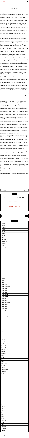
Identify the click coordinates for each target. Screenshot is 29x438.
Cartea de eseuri (4, 292)
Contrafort (3, 229)
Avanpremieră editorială (5, 270)
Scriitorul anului (3, 420)
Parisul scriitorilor (5, 396)
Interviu (2, 383)
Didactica (3, 231)
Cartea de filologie (5, 294)
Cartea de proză (4, 308)
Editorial (3, 235)
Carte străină (4, 278)
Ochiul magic (3, 398)
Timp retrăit (3, 430)
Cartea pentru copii (5, 316)
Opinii (3, 245)
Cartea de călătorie (5, 284)
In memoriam (3, 377)
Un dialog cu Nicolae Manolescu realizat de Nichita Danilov (14, 197)
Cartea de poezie (4, 306)
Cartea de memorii (5, 304)
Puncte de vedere (5, 251)
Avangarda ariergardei (5, 276)
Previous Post (4, 190)
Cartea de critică (4, 288)
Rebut (3, 402)
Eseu (2, 359)
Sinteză (2, 422)
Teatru (3, 266)
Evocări (2, 373)
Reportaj (2, 416)
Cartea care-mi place (5, 280)
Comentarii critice (4, 272)
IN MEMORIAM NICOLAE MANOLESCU (14, 4)
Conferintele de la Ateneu (5, 343)
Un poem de (4, 408)
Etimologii (2, 361)
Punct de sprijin (4, 333)
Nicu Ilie (6, 435)
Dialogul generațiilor (4, 349)
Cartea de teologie (5, 314)
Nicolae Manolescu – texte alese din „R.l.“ (14, 203)
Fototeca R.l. (3, 375)
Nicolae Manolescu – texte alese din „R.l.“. (14, 208)
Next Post (25, 190)
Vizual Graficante (10, 435)
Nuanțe (3, 243)
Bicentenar (4, 367)
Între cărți (3, 331)
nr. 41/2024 (16, 8)
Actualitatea (3, 225)
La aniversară (4, 371)
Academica (3, 223)
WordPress (14, 436)
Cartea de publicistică (5, 310)
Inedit (2, 381)
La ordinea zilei (4, 241)
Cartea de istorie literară (6, 302)
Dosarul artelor (3, 357)
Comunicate (3, 341)
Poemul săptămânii (5, 406)
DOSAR (2, 355)
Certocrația (4, 227)
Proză (2, 412)
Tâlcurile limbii (3, 428)
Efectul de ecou (4, 400)
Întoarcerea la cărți (5, 329)
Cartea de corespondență (6, 286)
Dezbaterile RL (3, 347)
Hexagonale (4, 394)
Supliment (2, 424)
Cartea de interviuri (5, 298)
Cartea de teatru (4, 312)
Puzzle (3, 253)
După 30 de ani (4, 426)
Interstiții (3, 237)
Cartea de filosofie (5, 296)
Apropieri (3, 274)
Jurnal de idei (4, 239)
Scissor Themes (19, 435)
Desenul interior (3, 345)
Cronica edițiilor (4, 318)
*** (14, 7)
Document (3, 351)
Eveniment (3, 365)
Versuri (3, 410)
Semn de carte (4, 339)
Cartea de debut (4, 290)
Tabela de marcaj (4, 255)
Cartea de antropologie (5, 282)
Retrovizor (3, 337)
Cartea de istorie (4, 300)
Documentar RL (3, 353)
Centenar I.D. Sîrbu (5, 369)
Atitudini (2, 268)
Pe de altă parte (4, 247)
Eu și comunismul (4, 363)
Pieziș (3, 249)
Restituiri (2, 418)
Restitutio (3, 335)
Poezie (2, 404)
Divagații (3, 233)
